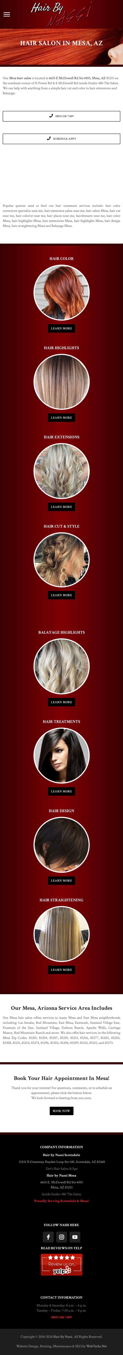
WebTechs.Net (96, 1346)
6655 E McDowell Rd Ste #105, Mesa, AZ (77, 78)
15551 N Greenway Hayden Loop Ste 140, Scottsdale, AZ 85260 (62, 1162)
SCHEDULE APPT (61, 139)
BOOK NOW (61, 1111)
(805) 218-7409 (61, 116)
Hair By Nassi (62, 1336)
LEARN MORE (61, 328)
